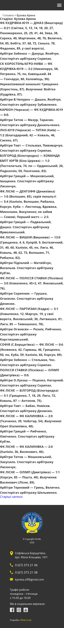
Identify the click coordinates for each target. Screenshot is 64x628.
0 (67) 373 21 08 (26, 572)
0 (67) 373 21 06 (26, 565)
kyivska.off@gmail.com (29, 579)
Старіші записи (11, 496)
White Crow (25, 620)
